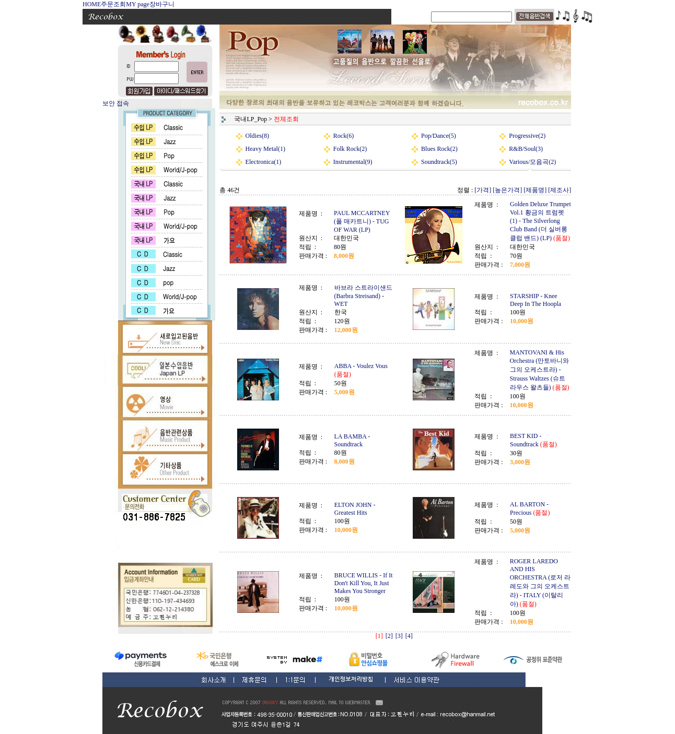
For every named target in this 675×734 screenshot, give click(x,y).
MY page (137, 4)
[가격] (482, 190)
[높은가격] (507, 190)
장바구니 (161, 4)
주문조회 (113, 4)
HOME (92, 4)
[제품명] (534, 190)
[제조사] (559, 190)
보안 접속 (115, 103)
